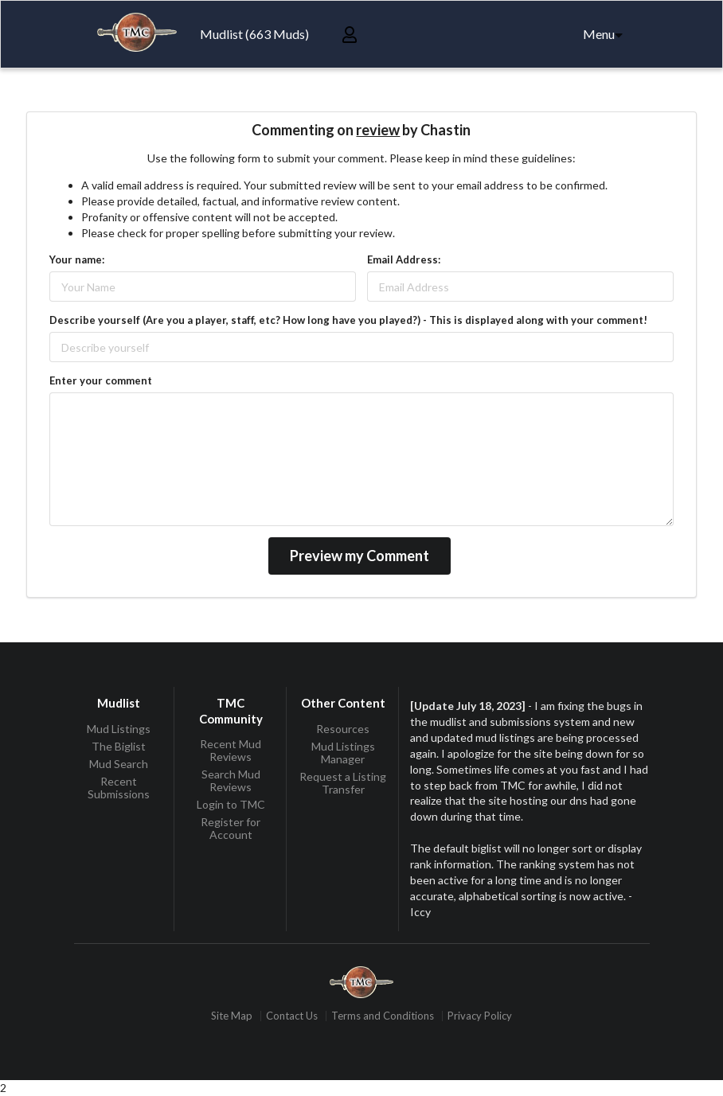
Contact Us (292, 1016)
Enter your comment (100, 380)
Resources (342, 729)
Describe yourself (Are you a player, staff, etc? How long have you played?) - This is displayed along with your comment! (348, 320)
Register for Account (230, 828)
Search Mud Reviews (230, 780)
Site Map (231, 1016)
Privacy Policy (479, 1016)
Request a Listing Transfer (342, 783)
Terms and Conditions (382, 1016)
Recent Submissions (119, 787)
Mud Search (118, 763)
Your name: (76, 259)
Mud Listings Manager (343, 752)
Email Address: (403, 259)
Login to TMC (231, 804)
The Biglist (119, 746)
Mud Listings (118, 729)
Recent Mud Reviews (230, 750)
